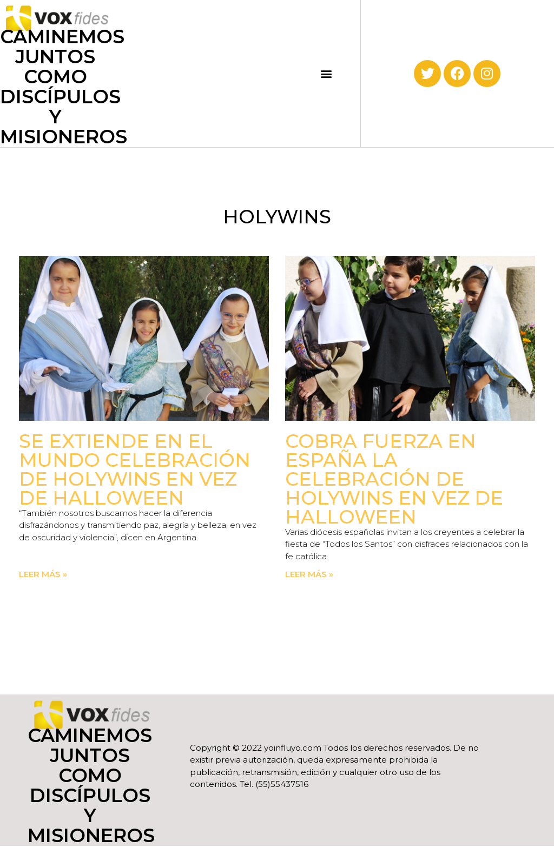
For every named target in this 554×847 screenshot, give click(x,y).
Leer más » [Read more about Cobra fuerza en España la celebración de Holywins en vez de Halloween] (309, 574)
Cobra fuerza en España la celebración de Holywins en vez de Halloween (394, 478)
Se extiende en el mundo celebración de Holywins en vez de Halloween (134, 469)
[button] (326, 73)
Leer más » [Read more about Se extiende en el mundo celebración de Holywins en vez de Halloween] (43, 574)
